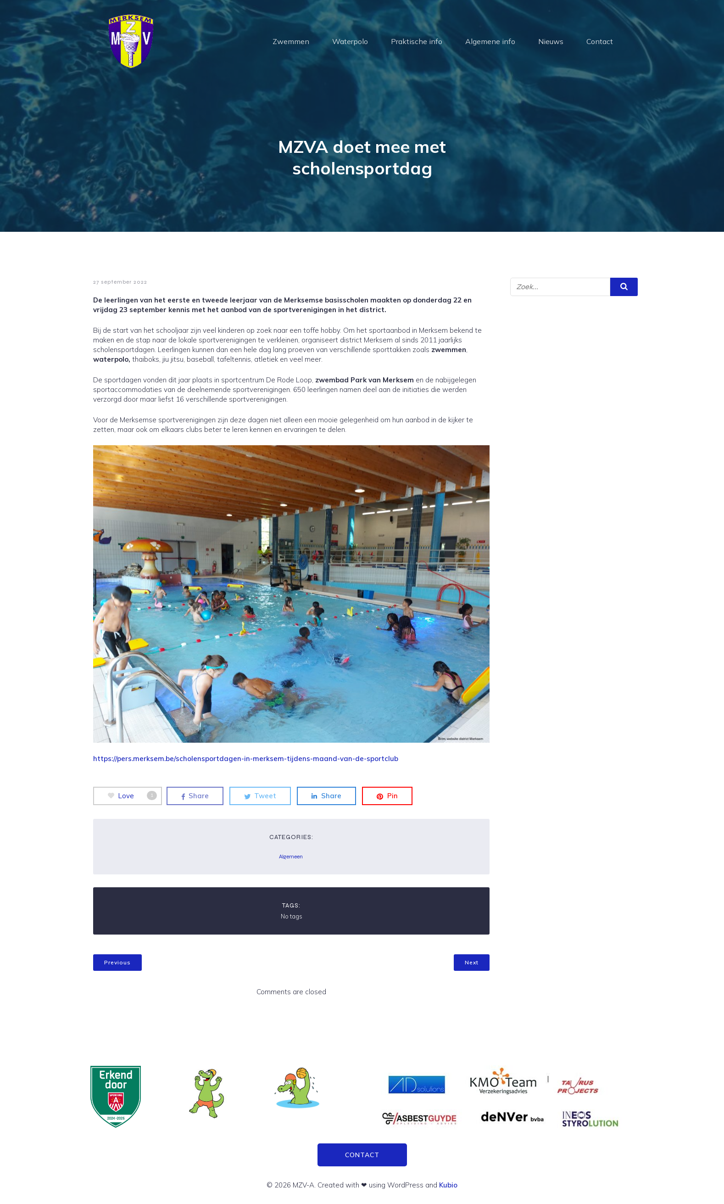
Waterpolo (350, 41)
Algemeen (291, 856)
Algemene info (490, 41)
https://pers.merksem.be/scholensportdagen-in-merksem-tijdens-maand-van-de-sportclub (245, 758)
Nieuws (550, 41)
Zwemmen (291, 41)
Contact (599, 41)
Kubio (448, 1185)
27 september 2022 (120, 282)
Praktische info (416, 41)
